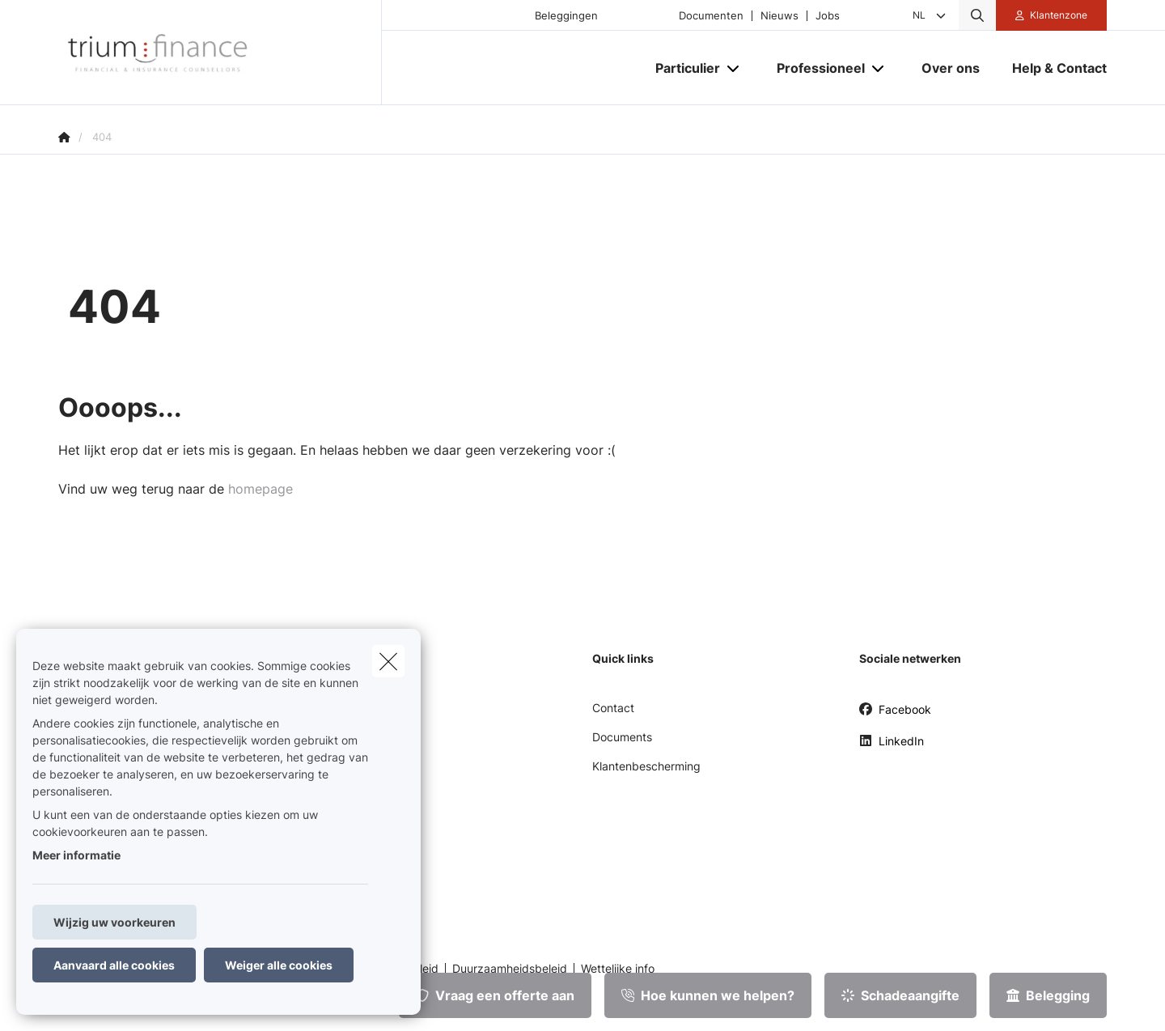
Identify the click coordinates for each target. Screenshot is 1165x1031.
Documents (622, 737)
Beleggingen (566, 16)
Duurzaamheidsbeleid (509, 968)
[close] (388, 661)
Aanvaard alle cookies (114, 965)
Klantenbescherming (646, 766)
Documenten (711, 16)
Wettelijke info (618, 968)
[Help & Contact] (1051, 68)
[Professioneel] (814, 68)
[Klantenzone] (1052, 15)
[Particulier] (681, 68)
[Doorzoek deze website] (977, 15)
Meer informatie (76, 855)
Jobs (828, 16)
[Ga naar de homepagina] (220, 52)
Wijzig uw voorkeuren (114, 922)
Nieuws (779, 16)
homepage (260, 489)
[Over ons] (950, 68)
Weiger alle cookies (279, 965)
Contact (613, 708)
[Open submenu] (734, 68)
